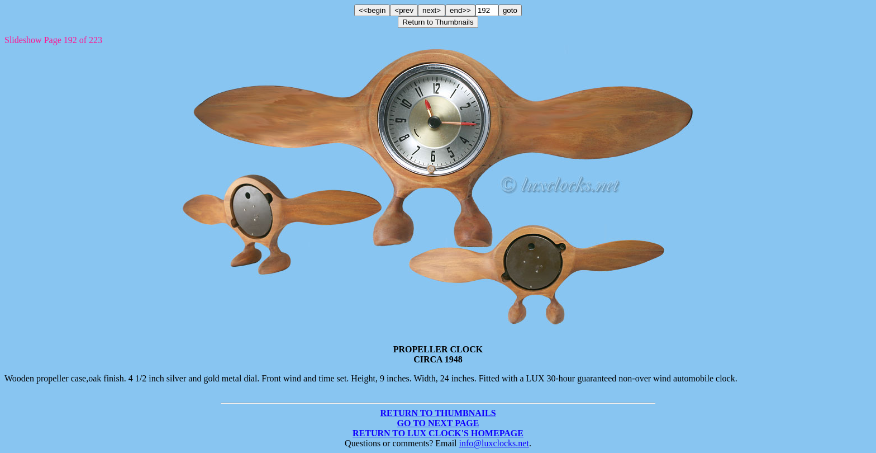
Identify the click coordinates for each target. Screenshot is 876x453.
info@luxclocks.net (494, 443)
